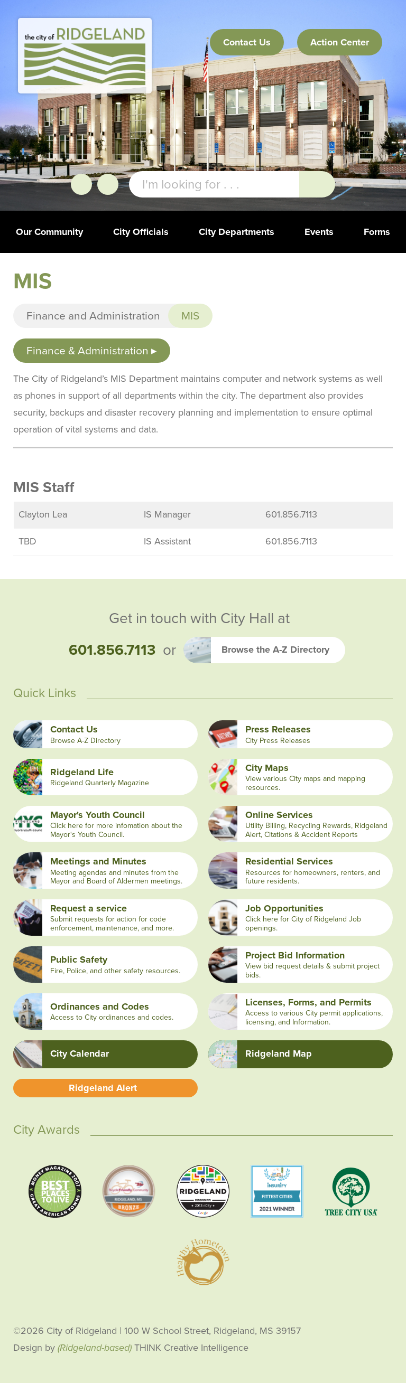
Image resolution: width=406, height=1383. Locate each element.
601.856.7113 (112, 649)
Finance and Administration (93, 315)
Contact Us (247, 42)
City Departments (236, 232)
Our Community (49, 232)
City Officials (141, 232)
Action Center (339, 42)
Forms (377, 232)
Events (319, 232)
